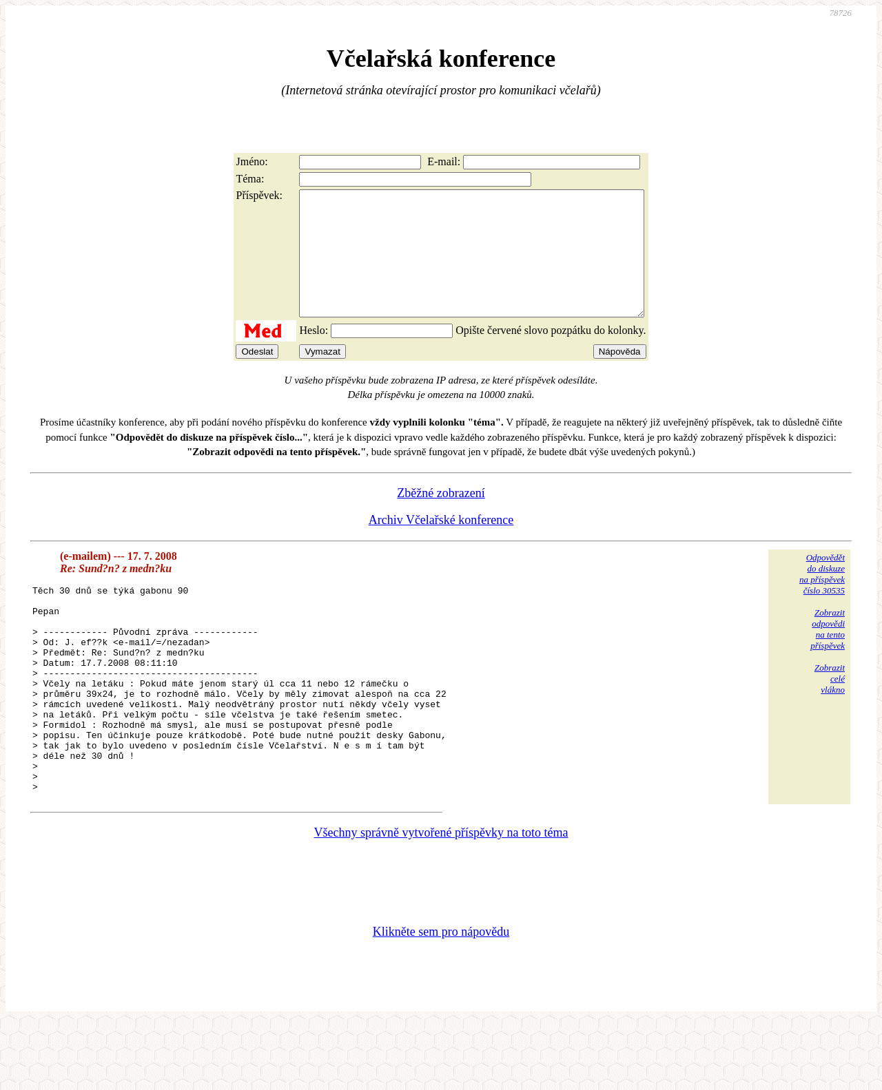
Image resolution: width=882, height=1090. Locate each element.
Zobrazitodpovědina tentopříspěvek (827, 653)
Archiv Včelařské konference (441, 545)
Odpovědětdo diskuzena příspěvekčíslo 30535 (822, 598)
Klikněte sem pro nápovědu (441, 998)
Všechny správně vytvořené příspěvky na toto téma (441, 898)
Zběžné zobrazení (440, 518)
